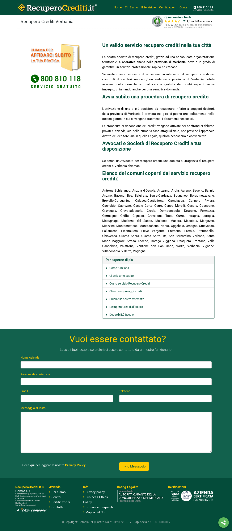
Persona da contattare (35, 374)
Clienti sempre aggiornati (125, 291)
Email (24, 391)
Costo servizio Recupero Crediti (129, 283)
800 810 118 (203, 7)
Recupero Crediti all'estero (126, 307)
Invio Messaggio (134, 466)
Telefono (124, 391)
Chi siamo (58, 492)
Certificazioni (167, 7)
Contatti (185, 7)
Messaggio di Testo (33, 408)
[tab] (158, 260)
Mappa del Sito (94, 512)
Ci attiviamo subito (121, 275)
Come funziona (119, 268)
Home (118, 7)
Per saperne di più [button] (119, 260)
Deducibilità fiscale (121, 314)
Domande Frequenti (98, 507)
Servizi (56, 497)
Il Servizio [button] (148, 7)
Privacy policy (94, 492)
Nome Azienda (30, 357)
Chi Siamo (131, 7)
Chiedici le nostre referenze (126, 299)
